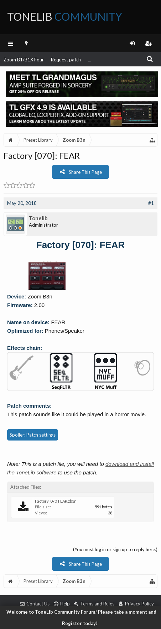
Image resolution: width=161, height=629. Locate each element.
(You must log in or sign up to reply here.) (115, 549)
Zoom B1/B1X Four (24, 59)
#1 (151, 203)
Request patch (66, 59)
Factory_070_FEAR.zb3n (56, 501)
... (89, 59)
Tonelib (38, 218)
